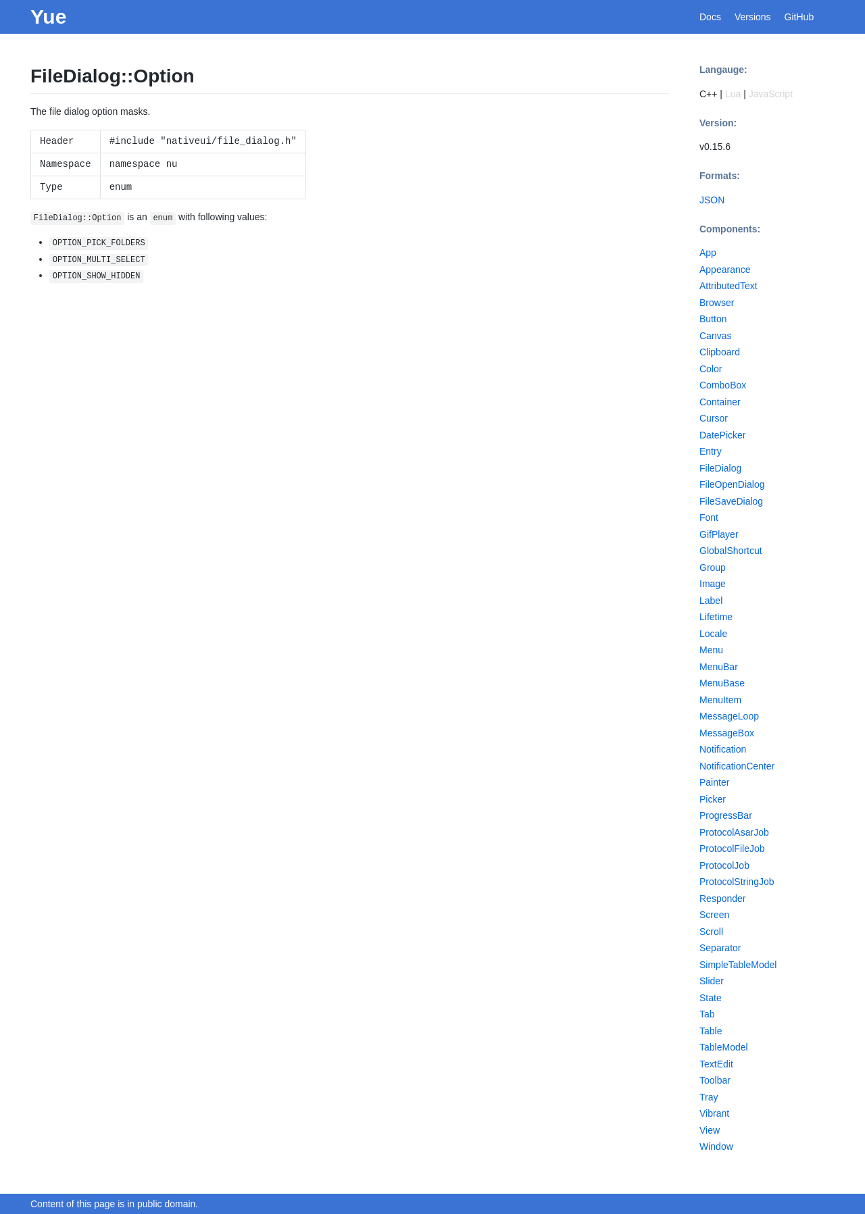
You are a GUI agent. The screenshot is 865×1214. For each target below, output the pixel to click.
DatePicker (722, 435)
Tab (707, 1014)
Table (710, 1031)
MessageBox (726, 733)
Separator (720, 947)
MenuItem (720, 699)
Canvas (715, 335)
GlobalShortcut (730, 550)
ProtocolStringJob (736, 881)
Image (712, 583)
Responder (722, 898)
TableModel (723, 1047)
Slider (711, 981)
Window (716, 1146)
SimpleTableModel (737, 964)
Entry (710, 451)
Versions (753, 16)
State (710, 997)
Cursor (713, 418)
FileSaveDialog (731, 501)
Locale (713, 633)
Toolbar (715, 1080)
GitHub (799, 16)
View (709, 1130)
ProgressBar (725, 815)
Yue (48, 16)
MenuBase (722, 683)
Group (712, 567)
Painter (714, 782)
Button (712, 318)
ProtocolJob (724, 865)
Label (710, 600)
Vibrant (714, 1113)
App (707, 252)
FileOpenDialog (732, 484)
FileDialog (720, 468)
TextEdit (716, 1064)
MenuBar (718, 666)
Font (708, 517)
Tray (708, 1097)
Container (720, 402)
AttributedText (728, 285)
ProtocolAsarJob (734, 832)
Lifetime (716, 616)
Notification (722, 749)
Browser (716, 302)
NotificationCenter (736, 766)
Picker (712, 799)
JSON (711, 200)
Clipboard (719, 352)
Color (710, 368)
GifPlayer (719, 534)
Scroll (711, 931)
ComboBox (722, 385)
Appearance (725, 269)
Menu (711, 649)
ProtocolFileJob (732, 848)
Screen (714, 914)
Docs (710, 16)
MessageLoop (729, 716)
